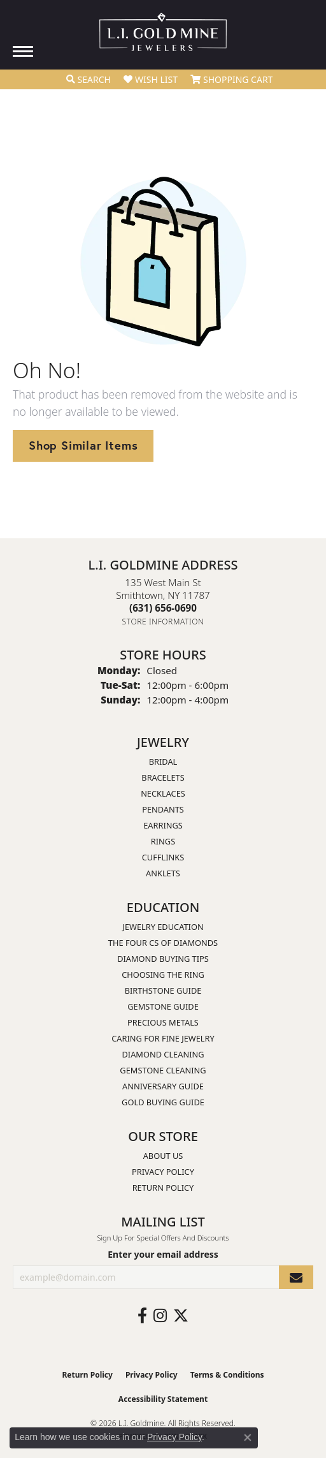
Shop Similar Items (83, 445)
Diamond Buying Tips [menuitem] (163, 958)
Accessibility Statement (163, 1399)
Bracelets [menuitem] (162, 777)
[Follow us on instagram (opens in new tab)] (160, 1315)
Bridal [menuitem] (163, 761)
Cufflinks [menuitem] (163, 857)
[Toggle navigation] (23, 51)
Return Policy (163, 1187)
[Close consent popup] (248, 1437)
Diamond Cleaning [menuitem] (163, 1054)
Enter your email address (163, 1254)
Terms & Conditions (227, 1374)
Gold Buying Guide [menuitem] (163, 1102)
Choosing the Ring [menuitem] (163, 974)
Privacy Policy (163, 1171)
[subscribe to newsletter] (296, 1277)
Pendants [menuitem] (163, 809)
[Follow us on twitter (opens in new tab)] (180, 1315)
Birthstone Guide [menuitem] (163, 990)
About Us (163, 1155)
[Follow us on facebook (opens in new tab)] (142, 1315)
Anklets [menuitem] (163, 873)
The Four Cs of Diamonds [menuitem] (163, 942)
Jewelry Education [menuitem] (162, 926)
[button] (88, 79)
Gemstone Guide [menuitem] (163, 1006)
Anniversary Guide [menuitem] (163, 1086)
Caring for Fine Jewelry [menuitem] (163, 1038)
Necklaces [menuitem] (163, 793)
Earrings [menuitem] (163, 825)
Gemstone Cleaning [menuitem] (163, 1070)
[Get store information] (163, 621)
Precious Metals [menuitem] (163, 1022)
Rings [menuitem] (163, 841)
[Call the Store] (163, 607)
